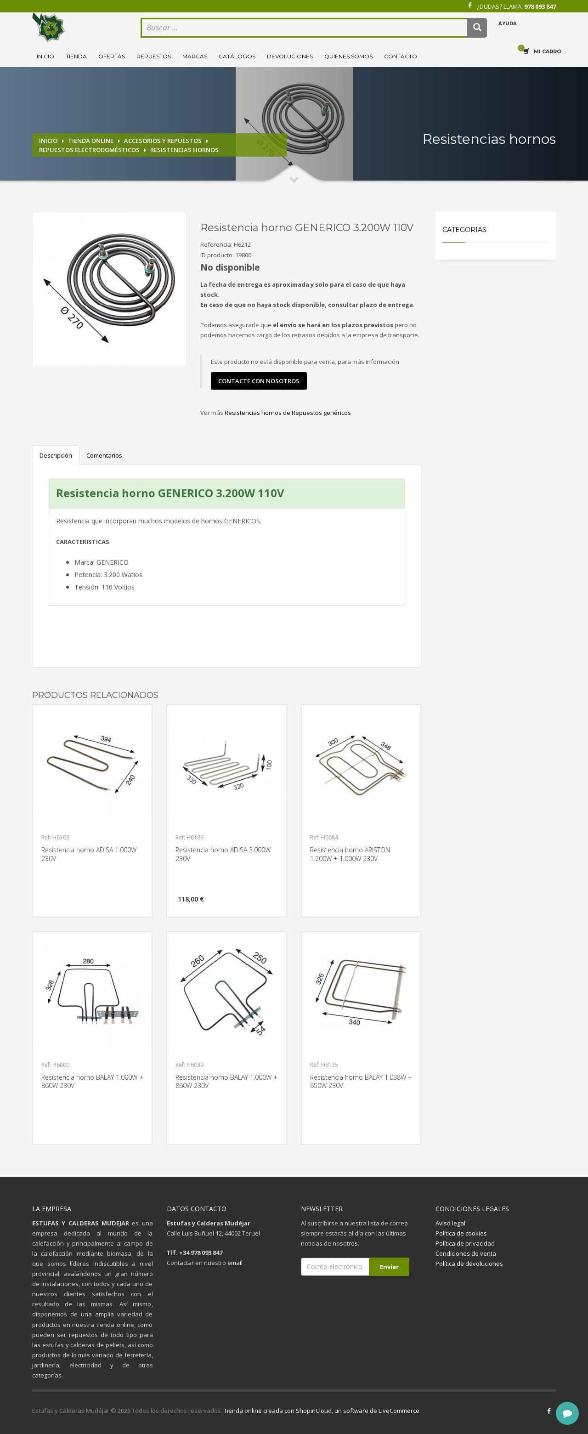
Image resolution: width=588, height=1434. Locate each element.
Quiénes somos (348, 56)
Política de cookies (461, 1233)
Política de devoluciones (469, 1263)
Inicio (45, 56)
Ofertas (111, 56)
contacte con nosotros (259, 381)
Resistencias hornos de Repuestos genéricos (288, 412)
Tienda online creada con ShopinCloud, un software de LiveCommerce (321, 1410)
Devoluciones (290, 56)
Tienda (76, 56)
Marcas (194, 56)
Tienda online (90, 140)
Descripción (56, 455)
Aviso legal (450, 1223)
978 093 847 (540, 6)
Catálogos (237, 56)
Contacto (400, 56)
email (235, 1262)
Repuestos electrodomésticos (89, 150)
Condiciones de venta (465, 1253)
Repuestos (153, 56)
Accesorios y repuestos (163, 140)
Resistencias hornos (184, 150)
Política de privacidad (465, 1243)
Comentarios (104, 455)
